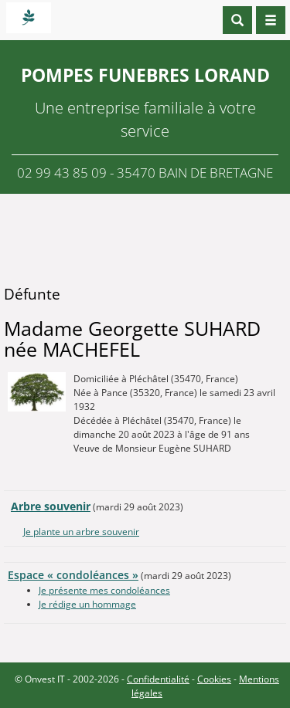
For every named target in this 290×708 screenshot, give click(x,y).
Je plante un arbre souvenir (81, 531)
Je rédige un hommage (87, 604)
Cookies (214, 679)
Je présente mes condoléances (104, 590)
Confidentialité (158, 679)
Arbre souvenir (50, 506)
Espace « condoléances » (73, 574)
